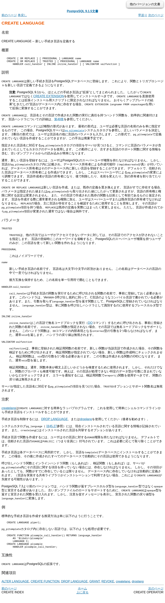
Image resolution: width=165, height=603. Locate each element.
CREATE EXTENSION (48, 98)
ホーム (82, 595)
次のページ (155, 15)
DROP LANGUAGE (54, 422)
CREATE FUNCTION (45, 588)
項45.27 (51, 429)
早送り (142, 15)
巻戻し (22, 15)
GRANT (94, 588)
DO (90, 326)
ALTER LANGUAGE (15, 588)
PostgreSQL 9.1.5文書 (82, 11)
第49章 (59, 121)
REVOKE (107, 588)
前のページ (9, 15)
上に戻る (82, 599)
